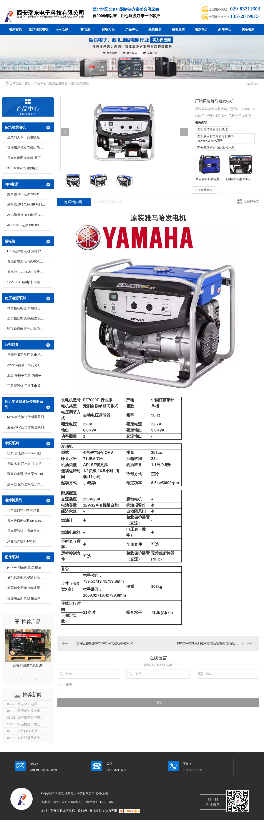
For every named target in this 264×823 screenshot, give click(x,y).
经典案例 (154, 29)
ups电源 (62, 29)
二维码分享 (251, 201)
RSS (103, 802)
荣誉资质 (178, 29)
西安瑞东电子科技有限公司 (50, 13)
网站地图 (92, 802)
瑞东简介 (201, 29)
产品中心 (131, 29)
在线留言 (204, 190)
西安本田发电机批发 (27, 665)
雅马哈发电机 (80, 83)
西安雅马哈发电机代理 (212, 129)
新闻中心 (224, 29)
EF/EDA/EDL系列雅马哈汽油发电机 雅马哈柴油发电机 (214, 643)
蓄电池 (85, 29)
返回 (252, 83)
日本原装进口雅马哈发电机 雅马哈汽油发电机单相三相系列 (240, 179)
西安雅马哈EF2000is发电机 (215, 147)
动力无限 (111, 810)
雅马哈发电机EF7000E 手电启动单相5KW (104, 643)
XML (112, 802)
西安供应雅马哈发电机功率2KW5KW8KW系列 (215, 138)
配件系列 (12, 557)
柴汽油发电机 (38, 29)
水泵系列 (12, 443)
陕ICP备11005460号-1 (68, 802)
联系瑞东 (247, 29)
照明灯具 (108, 29)
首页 (28, 83)
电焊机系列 (13, 500)
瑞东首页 (15, 29)
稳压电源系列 (15, 298)
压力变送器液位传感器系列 (24, 404)
